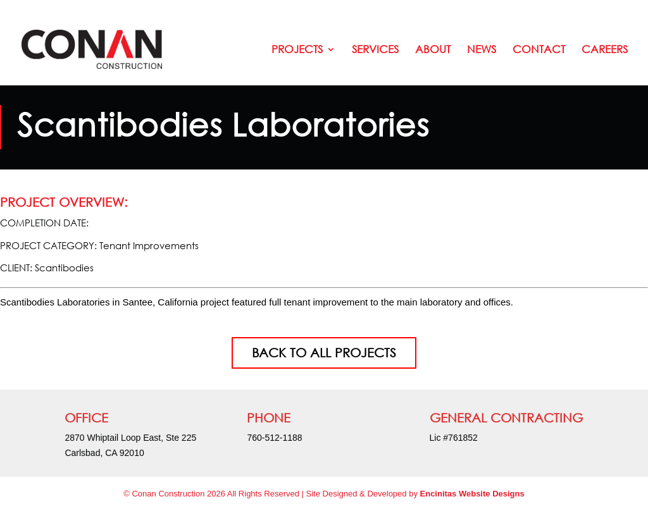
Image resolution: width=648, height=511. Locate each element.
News (481, 50)
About (433, 50)
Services (375, 50)
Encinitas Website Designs (472, 493)
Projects (297, 50)
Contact (539, 50)
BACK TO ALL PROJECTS (324, 352)
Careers (605, 50)
